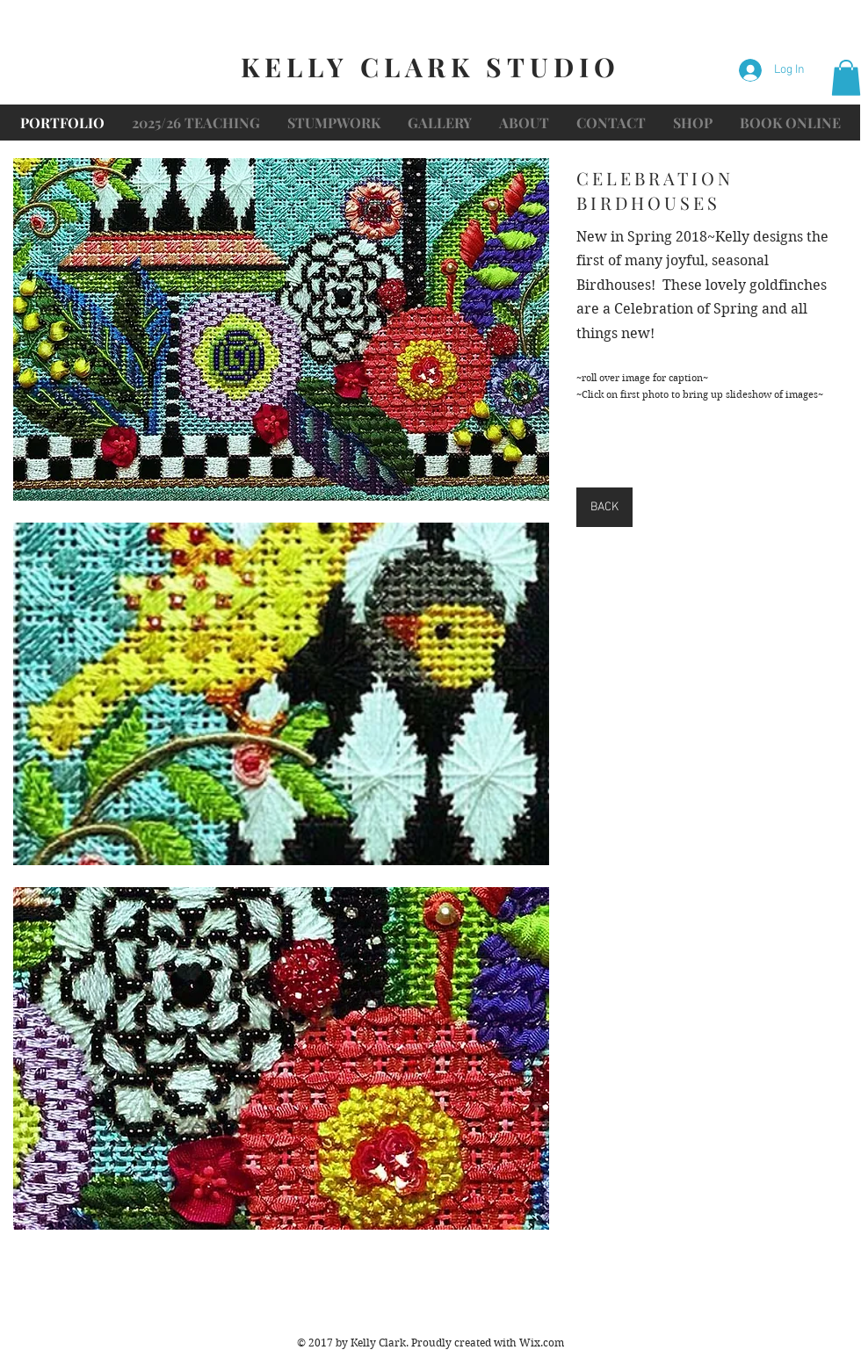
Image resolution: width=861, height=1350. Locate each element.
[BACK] (604, 507)
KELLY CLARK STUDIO (430, 66)
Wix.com (541, 1342)
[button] (846, 78)
